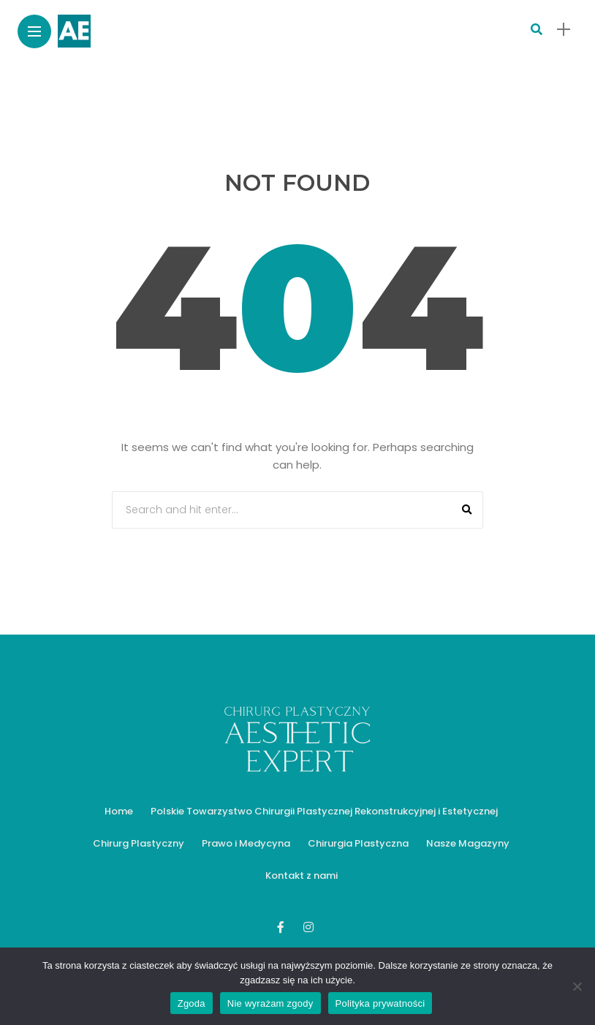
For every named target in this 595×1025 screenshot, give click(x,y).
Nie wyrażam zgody (270, 1003)
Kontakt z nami (301, 875)
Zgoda (191, 1003)
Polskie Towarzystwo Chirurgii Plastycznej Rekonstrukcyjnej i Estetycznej (324, 811)
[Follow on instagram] (310, 927)
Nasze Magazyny (467, 843)
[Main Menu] (34, 32)
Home (119, 811)
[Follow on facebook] (283, 927)
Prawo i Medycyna (246, 843)
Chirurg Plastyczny (138, 843)
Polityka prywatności (380, 1003)
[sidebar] (563, 29)
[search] (536, 29)
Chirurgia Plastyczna (358, 843)
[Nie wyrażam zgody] (576, 986)
